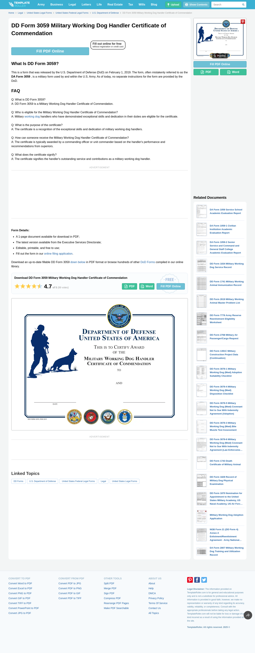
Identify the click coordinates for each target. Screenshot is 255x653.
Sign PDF (109, 593)
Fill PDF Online (50, 51)
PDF (129, 286)
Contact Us (154, 608)
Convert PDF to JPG (69, 583)
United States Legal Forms (124, 481)
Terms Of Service (157, 603)
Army (41, 4)
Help (151, 588)
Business (56, 4)
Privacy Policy (156, 598)
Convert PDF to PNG (70, 588)
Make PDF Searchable (116, 608)
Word (147, 286)
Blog (154, 4)
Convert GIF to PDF (19, 598)
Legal (72, 4)
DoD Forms (147, 262)
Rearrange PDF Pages (116, 603)
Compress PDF (112, 598)
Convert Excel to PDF (20, 588)
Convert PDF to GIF (69, 593)
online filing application (58, 253)
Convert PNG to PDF (20, 593)
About (151, 583)
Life (99, 4)
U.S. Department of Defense (42, 481)
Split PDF (109, 583)
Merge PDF (110, 588)
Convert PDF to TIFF (69, 598)
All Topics (153, 613)
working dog (32, 116)
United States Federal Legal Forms (78, 481)
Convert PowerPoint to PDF (23, 608)
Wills (142, 4)
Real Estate (115, 4)
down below (77, 262)
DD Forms (18, 481)
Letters (86, 4)
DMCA (152, 593)
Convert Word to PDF (20, 583)
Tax (130, 4)
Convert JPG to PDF (19, 613)
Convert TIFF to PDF (19, 603)
